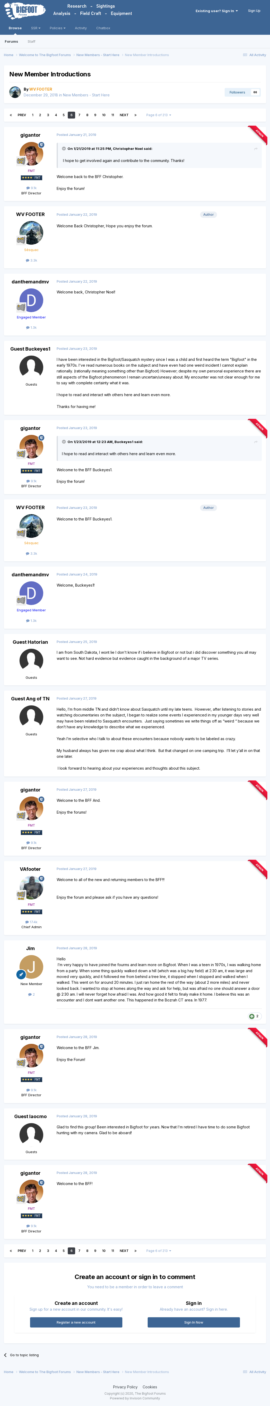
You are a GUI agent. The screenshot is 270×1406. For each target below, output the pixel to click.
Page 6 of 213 (158, 115)
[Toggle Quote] (64, 148)
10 (103, 115)
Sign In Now (193, 1322)
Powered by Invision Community (135, 1398)
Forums (11, 41)
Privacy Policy (125, 1387)
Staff (31, 41)
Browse (15, 30)
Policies (57, 28)
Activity (81, 28)
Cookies (150, 1387)
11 (112, 115)
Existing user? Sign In (217, 11)
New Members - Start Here (86, 95)
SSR (35, 28)
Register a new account (76, 1322)
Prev (22, 115)
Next (124, 115)
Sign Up (254, 10)
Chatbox (103, 28)
